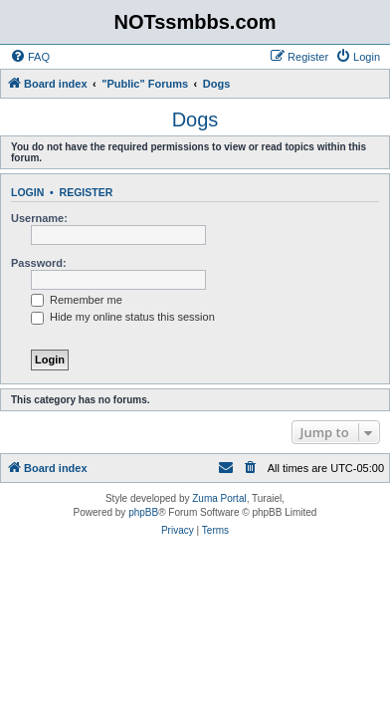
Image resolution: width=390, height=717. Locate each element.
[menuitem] (30, 57)
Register (86, 192)
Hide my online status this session (123, 317)
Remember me (76, 300)
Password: (39, 263)
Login (27, 192)
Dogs (195, 119)
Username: (39, 218)
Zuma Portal (219, 498)
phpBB (143, 512)
